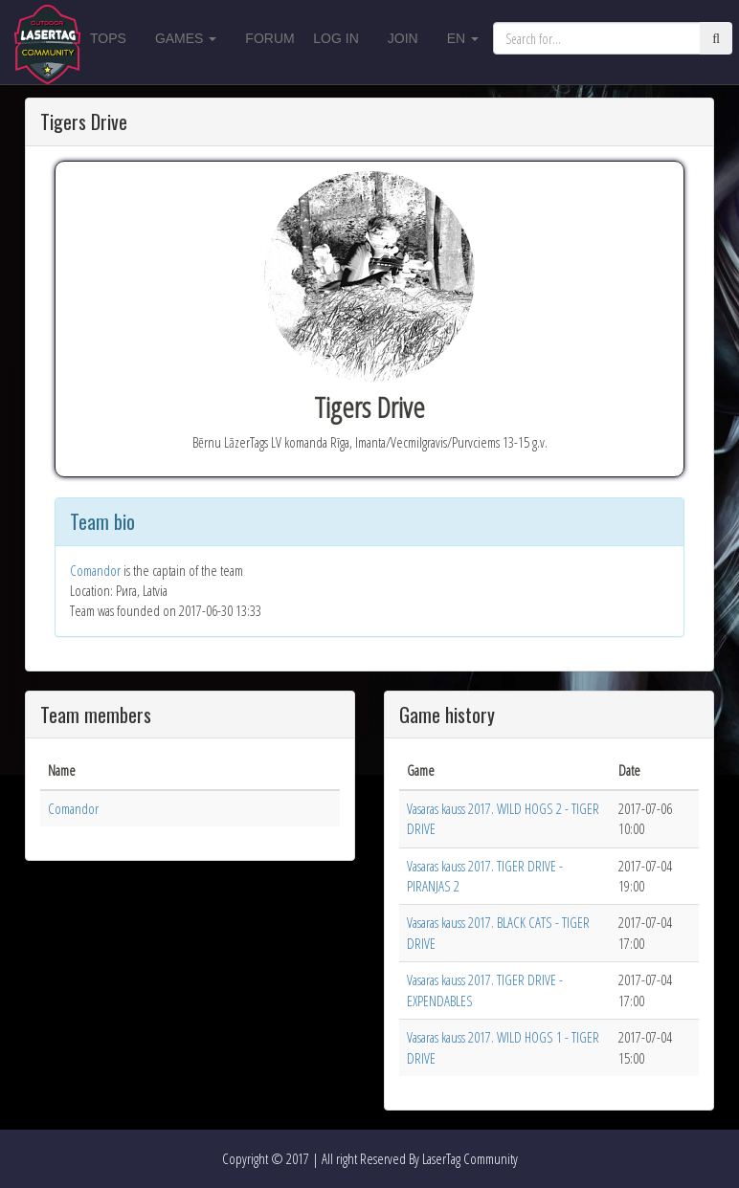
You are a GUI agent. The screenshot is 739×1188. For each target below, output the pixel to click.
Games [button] (185, 38)
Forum (269, 38)
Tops (108, 38)
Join (403, 38)
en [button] (463, 38)
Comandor (95, 570)
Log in (335, 38)
